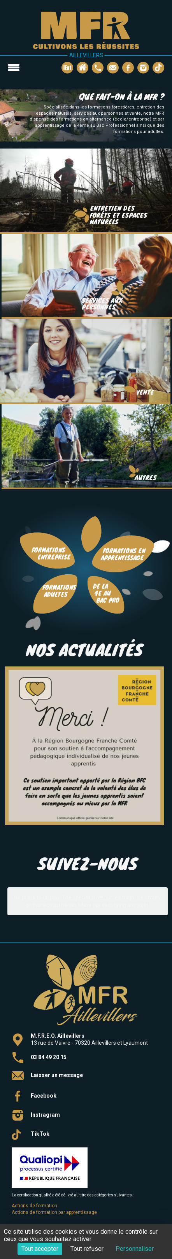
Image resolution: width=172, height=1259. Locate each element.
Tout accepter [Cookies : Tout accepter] (39, 1248)
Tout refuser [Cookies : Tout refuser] (87, 1248)
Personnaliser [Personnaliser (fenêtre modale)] (135, 1248)
